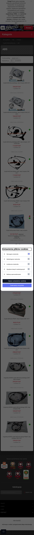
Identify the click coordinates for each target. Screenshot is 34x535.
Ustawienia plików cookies (15, 249)
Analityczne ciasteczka (13, 264)
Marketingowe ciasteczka (13, 259)
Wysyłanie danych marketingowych (16, 269)
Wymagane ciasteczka (12, 254)
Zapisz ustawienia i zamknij (17, 281)
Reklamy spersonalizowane (14, 274)
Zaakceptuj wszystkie (17, 285)
